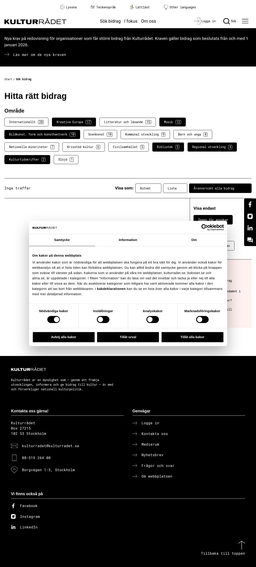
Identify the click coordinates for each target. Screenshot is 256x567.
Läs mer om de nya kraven (39, 54)
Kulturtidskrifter (27, 159)
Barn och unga (193, 134)
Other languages (180, 7)
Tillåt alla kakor (192, 337)
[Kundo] (250, 240)
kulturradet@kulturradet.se (50, 445)
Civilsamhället (128, 147)
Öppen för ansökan (213, 220)
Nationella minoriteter (31, 147)
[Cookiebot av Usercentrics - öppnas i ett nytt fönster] (204, 227)
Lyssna (68, 7)
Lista (175, 188)
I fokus (130, 21)
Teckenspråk (103, 7)
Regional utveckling (212, 147)
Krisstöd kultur (83, 147)
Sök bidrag (110, 21)
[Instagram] (250, 216)
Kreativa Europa (74, 122)
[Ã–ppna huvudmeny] (246, 21)
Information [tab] (128, 240)
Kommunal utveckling (145, 134)
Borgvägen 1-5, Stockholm (48, 469)
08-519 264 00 (36, 457)
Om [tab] (194, 240)
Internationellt (26, 122)
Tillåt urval (128, 337)
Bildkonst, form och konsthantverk (42, 134)
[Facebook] (250, 204)
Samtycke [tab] (62, 240)
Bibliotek (168, 147)
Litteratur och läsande (127, 122)
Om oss (148, 21)
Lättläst (140, 7)
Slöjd (66, 159)
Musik (172, 122)
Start (8, 79)
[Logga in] (204, 21)
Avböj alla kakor (63, 337)
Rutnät (148, 188)
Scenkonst (100, 134)
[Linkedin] (250, 228)
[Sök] (230, 21)
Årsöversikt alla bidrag (220, 188)
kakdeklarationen (111, 289)
